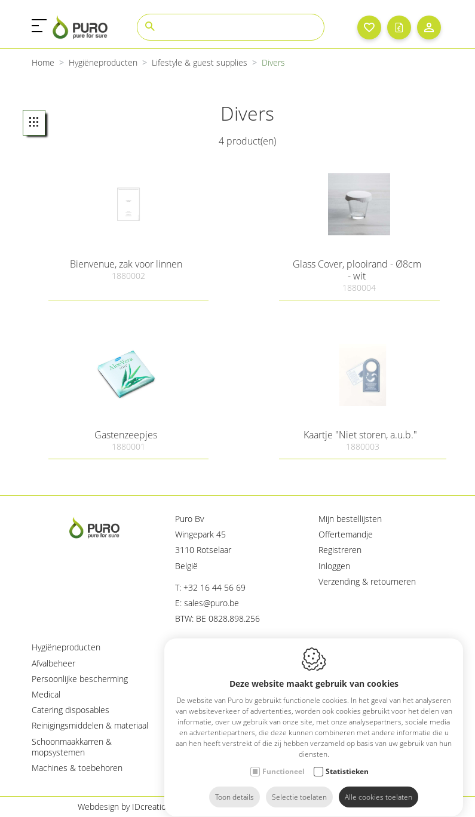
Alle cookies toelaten (378, 786)
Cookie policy (242, 806)
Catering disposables (70, 709)
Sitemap (382, 806)
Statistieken (347, 760)
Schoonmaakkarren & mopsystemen (72, 747)
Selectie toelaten (299, 786)
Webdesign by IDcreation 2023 (135, 806)
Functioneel (283, 760)
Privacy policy (317, 806)
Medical (46, 694)
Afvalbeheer (53, 663)
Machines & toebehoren (77, 767)
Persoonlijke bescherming (80, 678)
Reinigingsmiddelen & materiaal (90, 725)
